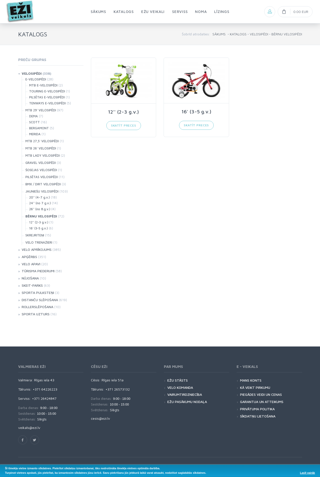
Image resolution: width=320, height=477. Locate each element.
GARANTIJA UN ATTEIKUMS (261, 402)
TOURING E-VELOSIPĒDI (47, 91)
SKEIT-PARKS (32, 285)
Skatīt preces (123, 125)
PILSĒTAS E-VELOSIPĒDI (47, 97)
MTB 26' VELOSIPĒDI (40, 148)
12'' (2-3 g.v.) (38, 222)
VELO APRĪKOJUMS (37, 249)
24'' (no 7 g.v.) (40, 203)
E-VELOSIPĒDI (35, 79)
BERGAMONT (39, 128)
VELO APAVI (31, 264)
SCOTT (34, 122)
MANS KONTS (250, 380)
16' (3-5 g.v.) (38, 228)
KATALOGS (238, 34)
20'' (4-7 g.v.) (39, 197)
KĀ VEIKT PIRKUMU (255, 387)
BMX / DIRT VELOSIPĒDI (43, 184)
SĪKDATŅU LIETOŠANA (257, 416)
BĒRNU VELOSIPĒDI (286, 34)
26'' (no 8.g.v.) (39, 209)
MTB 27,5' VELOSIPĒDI (42, 141)
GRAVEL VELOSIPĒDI (40, 163)
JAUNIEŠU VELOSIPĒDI (42, 191)
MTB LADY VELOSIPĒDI (42, 155)
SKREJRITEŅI (34, 235)
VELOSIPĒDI (259, 34)
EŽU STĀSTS (177, 380)
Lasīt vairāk (307, 472)
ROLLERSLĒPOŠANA (37, 307)
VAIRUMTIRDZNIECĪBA (184, 394)
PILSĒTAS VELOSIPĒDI (41, 177)
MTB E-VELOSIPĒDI (43, 85)
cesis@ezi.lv (100, 418)
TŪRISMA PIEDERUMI (38, 271)
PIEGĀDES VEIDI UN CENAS (261, 394)
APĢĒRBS (29, 257)
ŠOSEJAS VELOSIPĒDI (41, 170)
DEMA (33, 116)
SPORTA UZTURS (36, 314)
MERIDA (35, 134)
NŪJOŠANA (30, 278)
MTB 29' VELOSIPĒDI (40, 110)
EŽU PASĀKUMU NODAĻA (187, 402)
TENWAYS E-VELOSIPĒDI (47, 103)
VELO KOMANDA (180, 387)
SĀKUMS (219, 34)
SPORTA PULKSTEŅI (38, 292)
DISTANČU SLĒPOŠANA (40, 300)
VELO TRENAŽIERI (38, 242)
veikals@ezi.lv (29, 427)
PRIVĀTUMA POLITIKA (257, 409)
